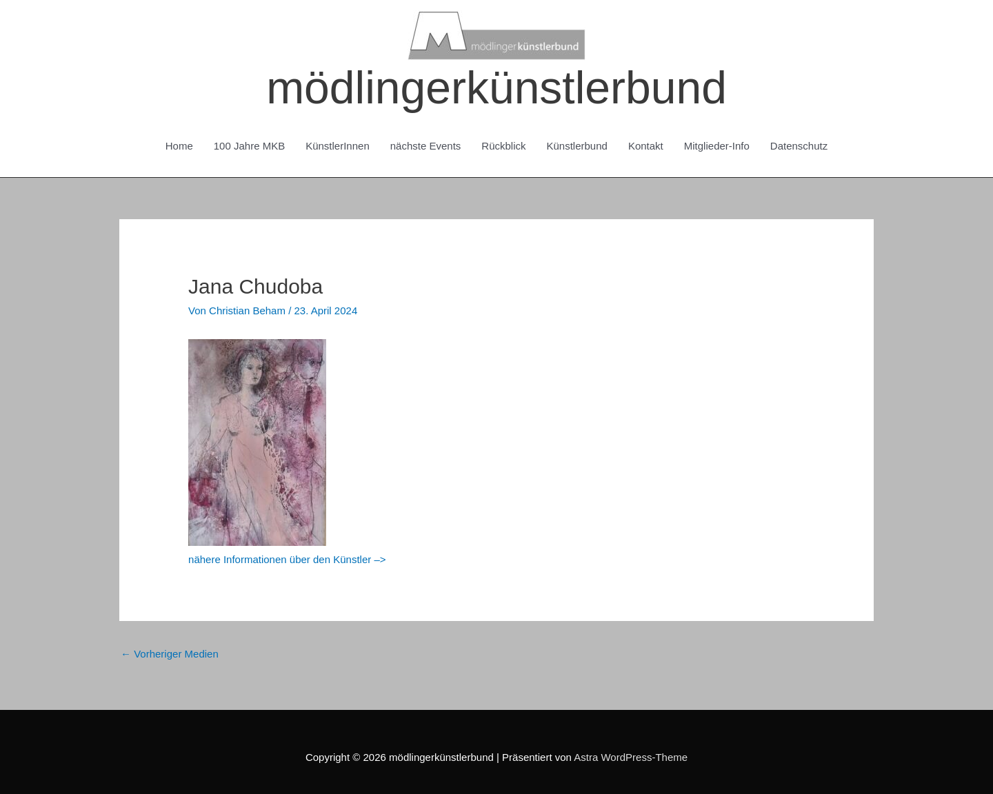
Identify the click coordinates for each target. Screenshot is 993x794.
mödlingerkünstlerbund (496, 87)
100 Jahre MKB (249, 146)
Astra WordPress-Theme (631, 757)
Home (179, 146)
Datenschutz (799, 146)
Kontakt (645, 146)
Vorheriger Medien (170, 654)
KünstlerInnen (337, 146)
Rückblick (503, 146)
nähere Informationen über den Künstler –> (286, 559)
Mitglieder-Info (717, 146)
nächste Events (425, 146)
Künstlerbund (577, 146)
